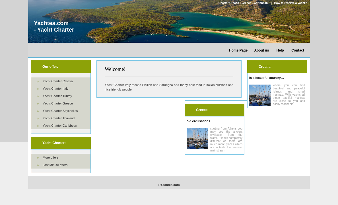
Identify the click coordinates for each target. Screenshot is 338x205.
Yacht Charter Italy (55, 88)
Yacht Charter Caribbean (60, 125)
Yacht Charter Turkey (57, 96)
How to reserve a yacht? (290, 3)
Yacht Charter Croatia (58, 81)
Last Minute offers (55, 165)
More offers (50, 157)
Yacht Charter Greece (58, 103)
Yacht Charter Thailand (59, 118)
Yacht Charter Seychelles (60, 110)
